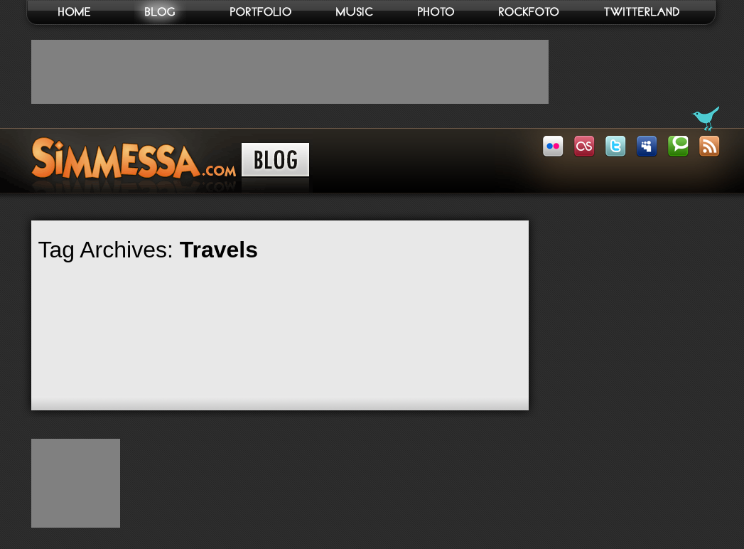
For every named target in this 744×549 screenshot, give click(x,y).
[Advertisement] (290, 72)
